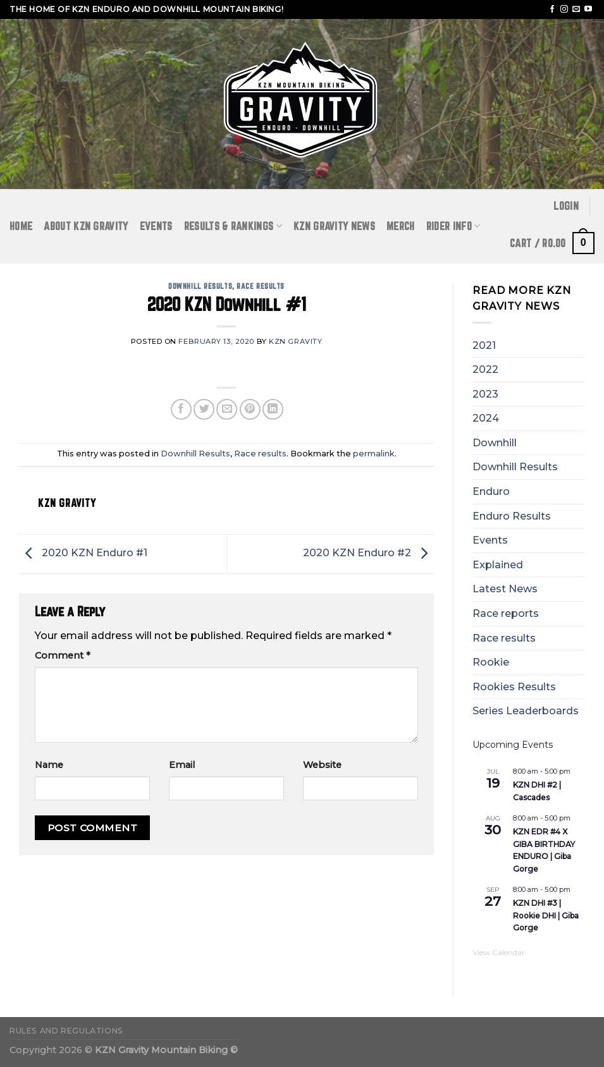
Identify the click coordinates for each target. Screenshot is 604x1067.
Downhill (494, 443)
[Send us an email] (576, 9)
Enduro (491, 491)
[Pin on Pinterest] (250, 409)
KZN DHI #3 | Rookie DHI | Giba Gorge (546, 915)
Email (182, 765)
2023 (485, 394)
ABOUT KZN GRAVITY (86, 226)
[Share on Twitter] (204, 409)
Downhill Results (200, 286)
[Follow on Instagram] (564, 9)
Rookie (490, 662)
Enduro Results (511, 516)
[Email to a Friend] (226, 409)
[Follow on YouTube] (588, 9)
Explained (497, 565)
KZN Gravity (295, 341)
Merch (400, 226)
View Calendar (498, 952)
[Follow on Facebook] (552, 9)
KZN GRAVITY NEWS (334, 226)
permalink (374, 453)
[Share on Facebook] (181, 409)
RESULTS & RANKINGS (233, 226)
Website (322, 765)
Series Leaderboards (525, 711)
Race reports (505, 613)
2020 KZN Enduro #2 (368, 553)
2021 (484, 345)
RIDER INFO (453, 226)
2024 (485, 418)
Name (49, 765)
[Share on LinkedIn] (272, 409)
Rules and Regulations (66, 1030)
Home (20, 226)
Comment (62, 655)
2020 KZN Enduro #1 (83, 553)
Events (156, 226)
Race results (261, 286)
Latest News (505, 589)
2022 (485, 369)
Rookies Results (514, 687)
